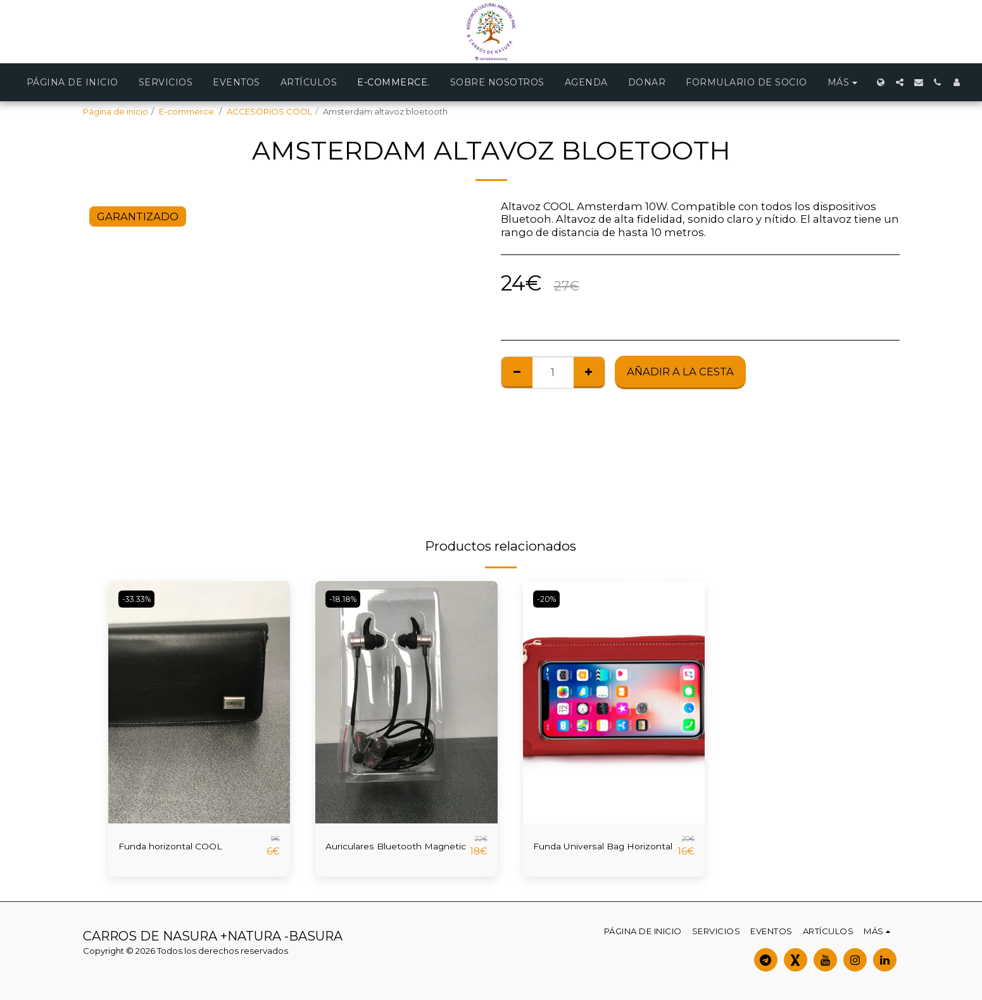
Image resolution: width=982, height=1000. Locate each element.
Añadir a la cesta (680, 371)
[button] (900, 82)
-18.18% (345, 599)
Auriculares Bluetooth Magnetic (384, 849)
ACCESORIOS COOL (269, 111)
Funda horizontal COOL (181, 846)
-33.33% (139, 599)
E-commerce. (187, 111)
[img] (199, 702)
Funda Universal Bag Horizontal (589, 849)
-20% (548, 599)
